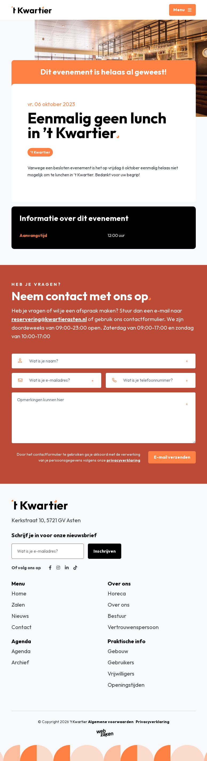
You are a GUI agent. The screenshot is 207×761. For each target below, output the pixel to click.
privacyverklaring (123, 460)
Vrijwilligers (121, 673)
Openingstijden (126, 684)
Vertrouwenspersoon (133, 627)
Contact (21, 627)
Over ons (119, 604)
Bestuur (117, 615)
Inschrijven (104, 551)
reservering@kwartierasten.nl (49, 319)
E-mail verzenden (172, 457)
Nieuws (20, 615)
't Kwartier (78, 721)
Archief (20, 662)
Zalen (18, 604)
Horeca (117, 593)
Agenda (20, 651)
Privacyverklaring (152, 721)
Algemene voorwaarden (111, 721)
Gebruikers (121, 662)
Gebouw (118, 651)
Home (18, 593)
